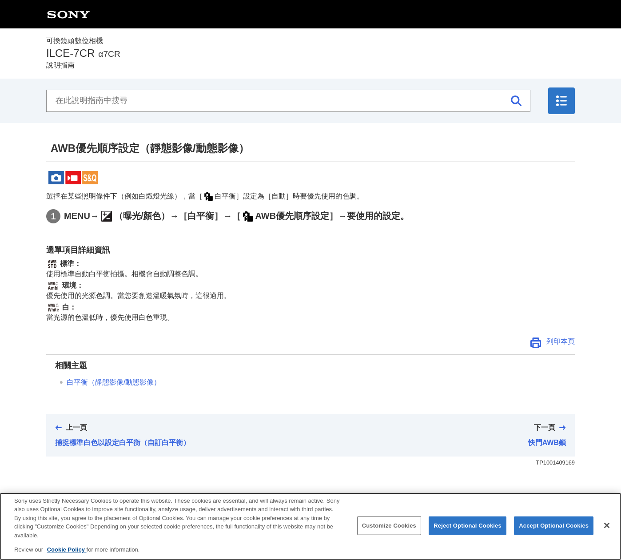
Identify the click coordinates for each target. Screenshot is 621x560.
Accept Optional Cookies (554, 535)
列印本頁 (560, 341)
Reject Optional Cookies (468, 535)
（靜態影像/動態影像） (114, 382)
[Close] (607, 535)
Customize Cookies (389, 535)
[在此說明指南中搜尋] (288, 101)
